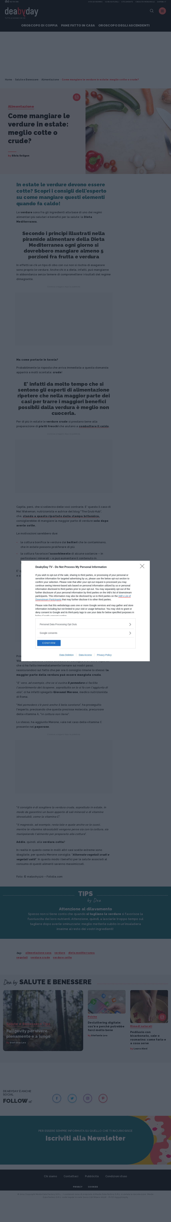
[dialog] (85, 611)
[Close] (143, 567)
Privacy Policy (104, 655)
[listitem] (85, 624)
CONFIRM (53, 643)
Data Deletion (66, 655)
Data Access (85, 655)
